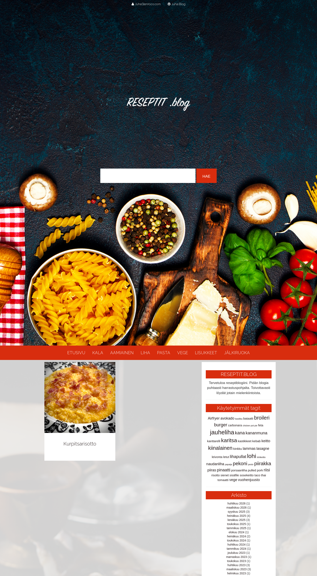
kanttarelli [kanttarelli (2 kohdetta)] (213, 441)
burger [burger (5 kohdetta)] (220, 424)
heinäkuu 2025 (236, 515)
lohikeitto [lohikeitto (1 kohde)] (261, 457)
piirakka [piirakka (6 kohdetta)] (262, 463)
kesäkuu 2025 (236, 520)
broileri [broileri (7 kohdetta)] (262, 418)
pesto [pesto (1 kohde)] (250, 464)
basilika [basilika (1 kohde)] (239, 419)
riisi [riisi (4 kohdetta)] (267, 470)
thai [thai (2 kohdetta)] (263, 475)
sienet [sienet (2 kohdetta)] (225, 475)
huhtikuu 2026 (237, 503)
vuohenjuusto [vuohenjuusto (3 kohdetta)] (249, 480)
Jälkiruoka (237, 352)
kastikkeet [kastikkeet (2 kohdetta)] (245, 441)
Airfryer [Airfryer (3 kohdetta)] (214, 418)
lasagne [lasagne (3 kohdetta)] (262, 448)
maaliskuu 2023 (236, 569)
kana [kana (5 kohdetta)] (240, 432)
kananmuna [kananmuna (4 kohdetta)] (256, 433)
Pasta (163, 352)
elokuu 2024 (236, 532)
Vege (182, 352)
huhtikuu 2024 (237, 544)
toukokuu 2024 (236, 540)
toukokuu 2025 (236, 524)
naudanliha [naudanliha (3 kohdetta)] (215, 464)
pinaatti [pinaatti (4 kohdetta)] (223, 470)
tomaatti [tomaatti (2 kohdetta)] (223, 480)
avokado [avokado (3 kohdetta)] (227, 418)
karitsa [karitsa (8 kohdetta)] (229, 440)
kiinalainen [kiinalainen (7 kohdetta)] (220, 448)
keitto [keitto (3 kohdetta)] (265, 441)
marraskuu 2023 (236, 557)
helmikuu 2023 (236, 573)
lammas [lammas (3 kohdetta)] (249, 448)
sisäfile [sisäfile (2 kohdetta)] (234, 475)
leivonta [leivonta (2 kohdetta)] (217, 457)
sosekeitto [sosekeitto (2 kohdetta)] (246, 475)
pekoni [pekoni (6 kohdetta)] (240, 463)
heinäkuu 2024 (236, 536)
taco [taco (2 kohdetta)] (257, 475)
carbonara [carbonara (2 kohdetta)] (235, 425)
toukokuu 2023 (236, 561)
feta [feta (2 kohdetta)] (260, 425)
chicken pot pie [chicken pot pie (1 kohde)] (250, 425)
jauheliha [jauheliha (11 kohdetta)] (222, 432)
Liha (145, 352)
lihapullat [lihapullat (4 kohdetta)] (238, 456)
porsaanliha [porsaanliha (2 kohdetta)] (239, 470)
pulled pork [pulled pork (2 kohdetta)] (255, 470)
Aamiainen (122, 352)
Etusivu (76, 352)
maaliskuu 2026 (236, 507)
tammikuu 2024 (236, 548)
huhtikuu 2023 (237, 565)
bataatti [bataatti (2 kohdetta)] (248, 418)
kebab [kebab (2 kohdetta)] (256, 441)
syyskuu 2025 (236, 511)
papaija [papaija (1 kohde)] (228, 464)
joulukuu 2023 (236, 552)
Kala (97, 352)
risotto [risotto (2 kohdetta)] (215, 475)
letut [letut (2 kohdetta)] (226, 457)
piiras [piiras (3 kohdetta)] (211, 470)
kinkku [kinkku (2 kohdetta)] (237, 448)
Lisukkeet (206, 352)
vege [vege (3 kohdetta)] (233, 480)
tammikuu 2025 (236, 528)
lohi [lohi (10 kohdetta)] (251, 456)
